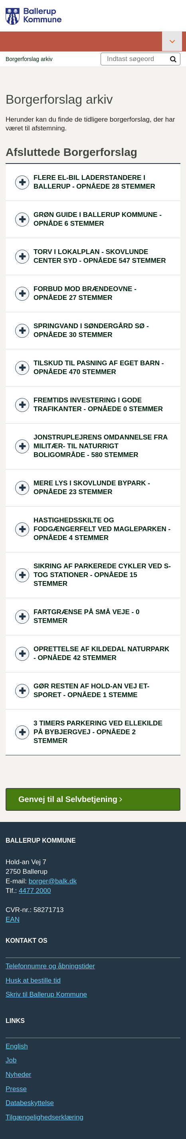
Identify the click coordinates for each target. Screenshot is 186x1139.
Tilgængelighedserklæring (44, 1117)
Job (11, 1060)
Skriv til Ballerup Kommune (46, 994)
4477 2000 (35, 891)
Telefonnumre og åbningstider (50, 966)
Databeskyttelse (30, 1103)
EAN (13, 919)
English (17, 1046)
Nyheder (18, 1074)
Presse (16, 1089)
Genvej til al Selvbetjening (73, 799)
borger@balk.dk (53, 881)
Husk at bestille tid (33, 980)
